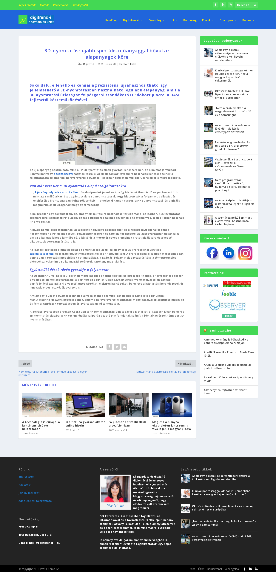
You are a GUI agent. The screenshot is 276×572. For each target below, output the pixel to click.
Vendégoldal (80, 5)
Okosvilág (155, 18)
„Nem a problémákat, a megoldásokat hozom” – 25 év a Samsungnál (233, 110)
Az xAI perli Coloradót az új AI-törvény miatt (229, 377)
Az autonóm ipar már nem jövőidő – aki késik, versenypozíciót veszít (232, 127)
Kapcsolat (25, 483)
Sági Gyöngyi (115, 504)
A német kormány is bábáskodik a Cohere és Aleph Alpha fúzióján (226, 339)
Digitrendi (89, 63)
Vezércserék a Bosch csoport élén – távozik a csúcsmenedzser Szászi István (233, 163)
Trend (191, 567)
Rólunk (246, 18)
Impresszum (26, 475)
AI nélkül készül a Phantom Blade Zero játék (229, 352)
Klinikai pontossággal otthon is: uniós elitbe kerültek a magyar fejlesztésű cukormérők (234, 74)
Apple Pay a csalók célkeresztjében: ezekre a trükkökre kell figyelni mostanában (231, 54)
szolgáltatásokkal (42, 252)
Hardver (124, 63)
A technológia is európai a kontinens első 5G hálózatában (41, 424)
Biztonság (190, 18)
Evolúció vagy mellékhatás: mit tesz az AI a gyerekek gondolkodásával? (232, 144)
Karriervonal (60, 5)
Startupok (226, 18)
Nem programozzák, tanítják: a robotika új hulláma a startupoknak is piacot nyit (232, 184)
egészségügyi (63, 172)
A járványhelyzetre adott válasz (57, 191)
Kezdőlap (111, 18)
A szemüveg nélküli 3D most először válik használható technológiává (233, 219)
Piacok (206, 18)
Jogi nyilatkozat (29, 491)
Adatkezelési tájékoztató (35, 499)
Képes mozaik (27, 5)
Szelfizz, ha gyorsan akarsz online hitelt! (85, 422)
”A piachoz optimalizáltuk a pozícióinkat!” (127, 422)
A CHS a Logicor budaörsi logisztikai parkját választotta (227, 365)
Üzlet (133, 63)
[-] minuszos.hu (219, 329)
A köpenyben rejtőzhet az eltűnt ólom (225, 390)
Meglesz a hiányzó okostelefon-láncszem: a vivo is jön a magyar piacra (171, 424)
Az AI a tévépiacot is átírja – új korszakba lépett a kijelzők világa (234, 202)
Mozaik (44, 5)
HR (172, 18)
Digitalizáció (131, 18)
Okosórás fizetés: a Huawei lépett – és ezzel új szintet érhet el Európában (232, 93)
